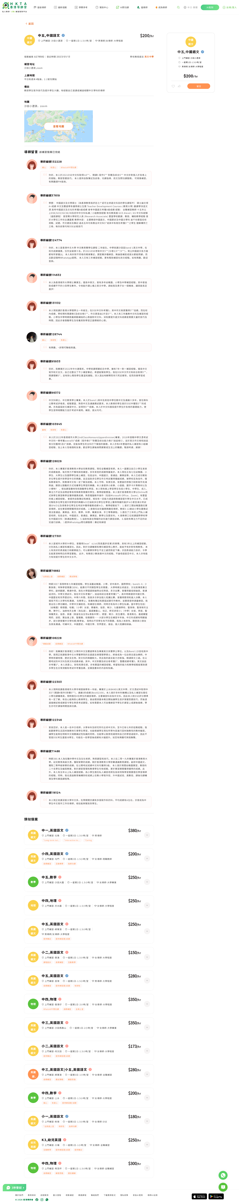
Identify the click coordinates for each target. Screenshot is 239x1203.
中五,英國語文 (53, 924)
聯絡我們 (95, 1195)
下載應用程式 (110, 1195)
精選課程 (82, 1195)
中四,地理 (49, 900)
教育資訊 (32, 1195)
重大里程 (57, 1195)
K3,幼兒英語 (52, 1140)
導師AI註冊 (153, 1195)
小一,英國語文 (53, 1116)
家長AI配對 (138, 1195)
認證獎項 (45, 1195)
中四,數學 (49, 1093)
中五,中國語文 (49, 35)
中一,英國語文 (53, 830)
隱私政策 (124, 1195)
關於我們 (19, 1195)
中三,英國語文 (53, 1023)
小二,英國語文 (53, 952)
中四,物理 (49, 999)
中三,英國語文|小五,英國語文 (64, 1069)
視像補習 (70, 1195)
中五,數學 (49, 877)
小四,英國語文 (53, 854)
